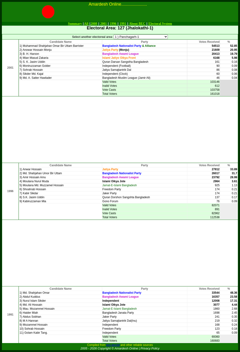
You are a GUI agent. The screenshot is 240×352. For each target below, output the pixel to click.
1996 (113, 23)
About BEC (137, 23)
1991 (123, 23)
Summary (75, 23)
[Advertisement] (120, 129)
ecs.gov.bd (113, 345)
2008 (93, 23)
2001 (103, 23)
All (86, 23)
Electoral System (160, 23)
